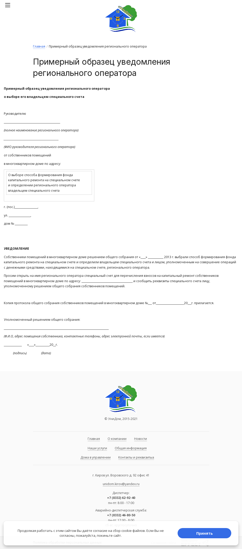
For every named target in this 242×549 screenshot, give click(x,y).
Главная (39, 46)
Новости (140, 439)
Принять (204, 533)
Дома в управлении (95, 457)
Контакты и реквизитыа (136, 457)
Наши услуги (97, 448)
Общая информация (131, 448)
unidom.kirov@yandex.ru (121, 484)
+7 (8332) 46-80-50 (121, 515)
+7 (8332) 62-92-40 (121, 498)
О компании (117, 439)
